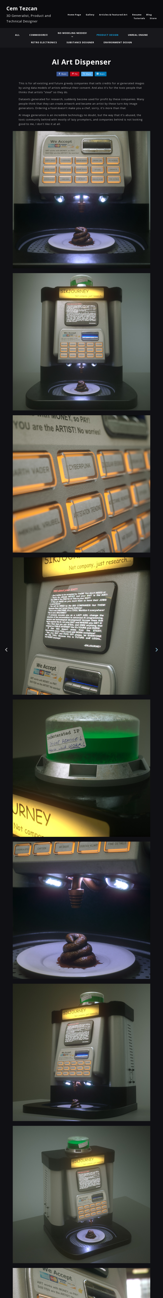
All (17, 34)
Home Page (74, 14)
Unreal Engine (138, 34)
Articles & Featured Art (113, 14)
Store (153, 18)
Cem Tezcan (21, 8)
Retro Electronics (44, 42)
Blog (149, 14)
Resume (137, 14)
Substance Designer (80, 42)
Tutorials (139, 18)
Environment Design (118, 42)
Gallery (90, 14)
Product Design (107, 34)
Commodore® (38, 34)
